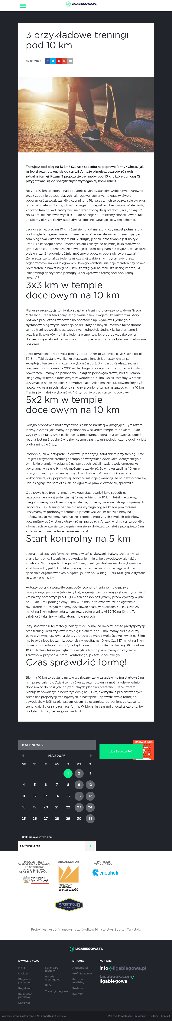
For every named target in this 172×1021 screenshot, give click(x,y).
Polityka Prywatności (120, 1016)
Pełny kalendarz (30, 846)
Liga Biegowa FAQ (121, 751)
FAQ (48, 985)
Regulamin (25, 988)
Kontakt (77, 994)
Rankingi (24, 1003)
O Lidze (23, 973)
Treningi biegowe (56, 991)
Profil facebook (82, 973)
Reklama (77, 988)
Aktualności (80, 968)
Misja (21, 968)
